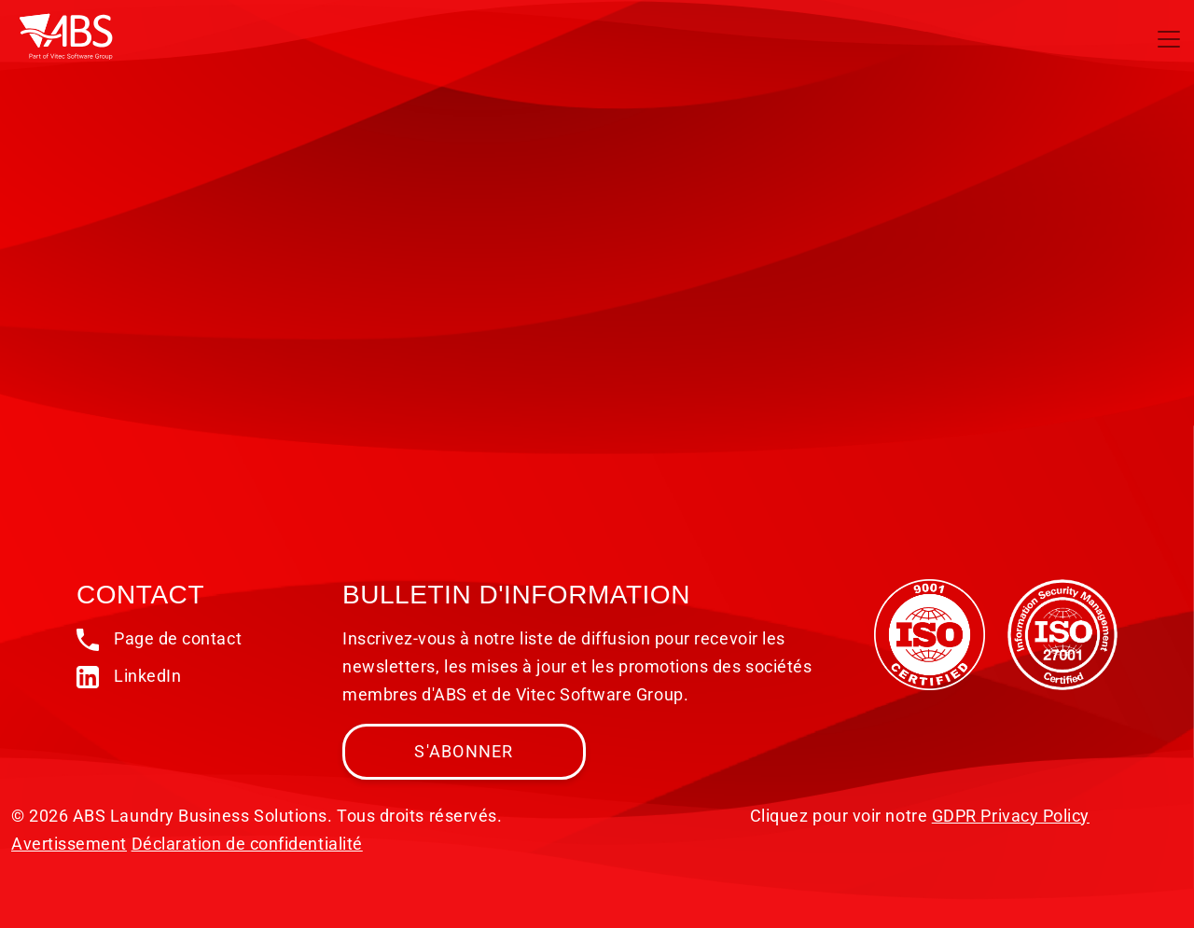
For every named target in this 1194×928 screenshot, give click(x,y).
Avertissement (69, 843)
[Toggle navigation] (1169, 39)
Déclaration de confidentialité (247, 843)
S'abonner (463, 751)
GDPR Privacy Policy (1011, 815)
